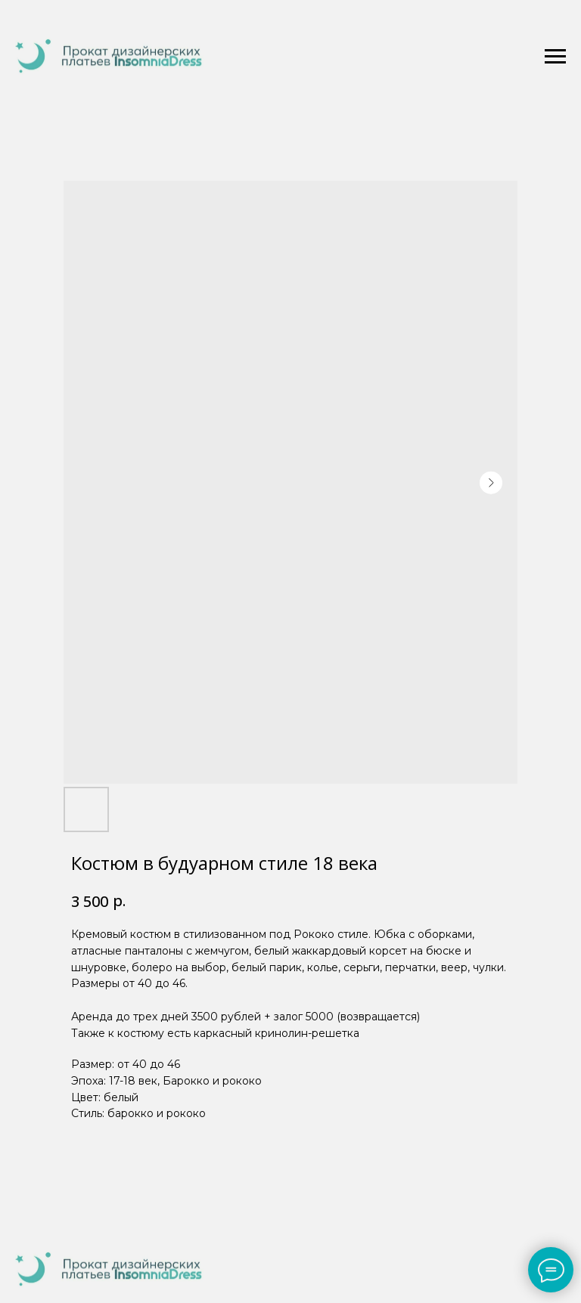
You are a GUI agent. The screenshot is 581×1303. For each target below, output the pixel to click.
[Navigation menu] (555, 56)
